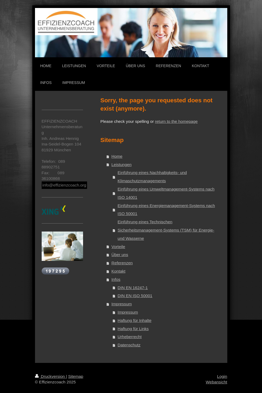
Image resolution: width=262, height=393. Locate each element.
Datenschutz (129, 345)
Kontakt (118, 271)
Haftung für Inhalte (134, 320)
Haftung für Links (133, 328)
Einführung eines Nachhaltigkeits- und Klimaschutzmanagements (152, 176)
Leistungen (121, 164)
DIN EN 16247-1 (133, 287)
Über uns (119, 254)
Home (116, 156)
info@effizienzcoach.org (64, 185)
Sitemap (75, 376)
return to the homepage (176, 121)
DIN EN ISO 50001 (135, 295)
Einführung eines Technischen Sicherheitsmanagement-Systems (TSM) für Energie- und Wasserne (166, 230)
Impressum (121, 304)
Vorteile (118, 246)
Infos (115, 279)
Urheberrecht (130, 336)
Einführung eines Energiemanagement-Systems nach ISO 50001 (166, 209)
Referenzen (122, 263)
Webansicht (216, 382)
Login (222, 376)
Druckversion (50, 376)
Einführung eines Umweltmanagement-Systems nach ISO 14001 (166, 193)
